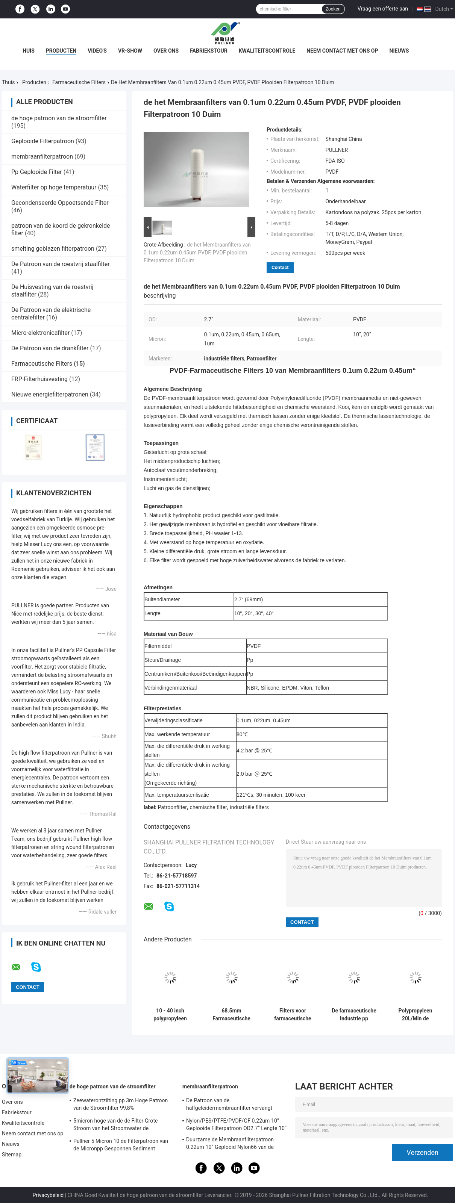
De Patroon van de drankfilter (50, 348)
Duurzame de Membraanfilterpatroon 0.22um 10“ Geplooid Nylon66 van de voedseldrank (230, 1144)
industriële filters (249, 807)
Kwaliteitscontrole (267, 51)
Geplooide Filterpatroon (42, 141)
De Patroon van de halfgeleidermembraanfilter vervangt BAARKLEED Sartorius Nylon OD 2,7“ (229, 1105)
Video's (97, 51)
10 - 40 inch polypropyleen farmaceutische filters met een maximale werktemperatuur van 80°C (170, 1015)
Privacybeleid (48, 1195)
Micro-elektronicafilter (40, 332)
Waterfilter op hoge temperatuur (53, 187)
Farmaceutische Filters (79, 82)
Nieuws (399, 51)
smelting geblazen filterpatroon (52, 248)
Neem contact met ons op (342, 51)
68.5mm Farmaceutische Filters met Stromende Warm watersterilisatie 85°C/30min (231, 1015)
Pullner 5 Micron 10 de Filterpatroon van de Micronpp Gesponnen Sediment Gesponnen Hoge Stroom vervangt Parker (122, 1146)
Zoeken (333, 9)
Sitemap (11, 1155)
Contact (280, 267)
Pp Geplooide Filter (36, 172)
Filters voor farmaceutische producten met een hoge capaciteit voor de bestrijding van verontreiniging (292, 1015)
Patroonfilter (172, 807)
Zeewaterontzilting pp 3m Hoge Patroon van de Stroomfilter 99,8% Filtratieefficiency (120, 1105)
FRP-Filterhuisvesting (39, 379)
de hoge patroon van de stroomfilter (59, 118)
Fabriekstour (209, 51)
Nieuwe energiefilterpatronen (49, 394)
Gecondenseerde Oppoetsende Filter (60, 202)
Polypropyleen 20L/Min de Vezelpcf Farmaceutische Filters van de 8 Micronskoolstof (415, 1015)
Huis (29, 51)
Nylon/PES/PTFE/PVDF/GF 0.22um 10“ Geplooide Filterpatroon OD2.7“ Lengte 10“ (236, 1124)
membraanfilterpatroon (42, 156)
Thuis (8, 82)
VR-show (130, 51)
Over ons (166, 51)
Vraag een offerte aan (383, 9)
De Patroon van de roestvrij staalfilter (60, 264)
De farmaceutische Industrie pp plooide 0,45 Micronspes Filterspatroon (354, 1015)
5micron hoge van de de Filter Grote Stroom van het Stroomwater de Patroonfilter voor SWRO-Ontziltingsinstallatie (115, 1125)
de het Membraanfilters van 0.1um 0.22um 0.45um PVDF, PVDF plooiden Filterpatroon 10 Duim (197, 252)
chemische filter (208, 807)
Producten (61, 51)
